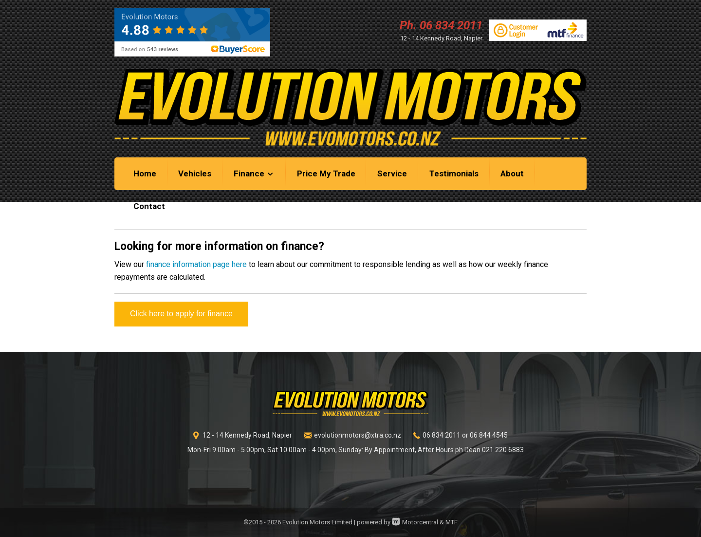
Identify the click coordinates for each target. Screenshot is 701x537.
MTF (451, 522)
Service (392, 173)
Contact (149, 206)
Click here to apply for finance (181, 313)
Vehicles (194, 173)
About (512, 173)
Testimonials (454, 173)
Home (144, 173)
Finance (254, 173)
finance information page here (196, 264)
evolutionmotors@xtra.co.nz (357, 435)
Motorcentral (415, 522)
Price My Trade (326, 173)
